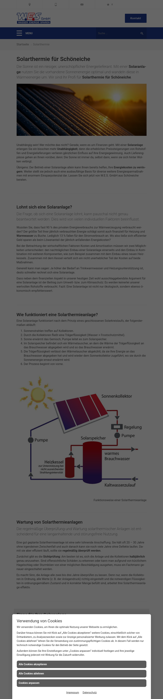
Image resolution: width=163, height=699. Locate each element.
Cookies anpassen (29, 682)
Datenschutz (90, 692)
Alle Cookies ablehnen (31, 673)
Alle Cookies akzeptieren (33, 664)
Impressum (72, 692)
